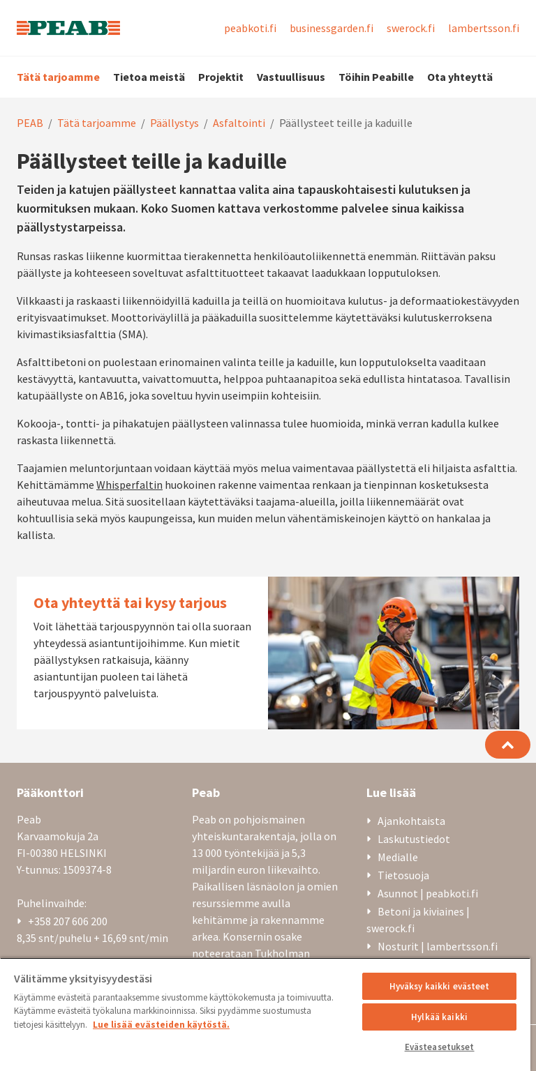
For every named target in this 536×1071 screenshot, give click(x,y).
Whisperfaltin (129, 485)
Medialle (398, 857)
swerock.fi (411, 28)
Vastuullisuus (291, 77)
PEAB (30, 123)
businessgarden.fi (331, 28)
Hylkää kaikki (439, 1017)
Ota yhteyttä (460, 77)
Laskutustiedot (414, 839)
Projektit (221, 77)
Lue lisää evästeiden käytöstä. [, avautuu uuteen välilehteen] (161, 1025)
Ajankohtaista (411, 821)
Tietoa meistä (149, 77)
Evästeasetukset (440, 1047)
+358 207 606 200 (67, 921)
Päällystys (174, 123)
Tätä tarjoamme (58, 77)
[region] (265, 1014)
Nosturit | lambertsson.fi (438, 946)
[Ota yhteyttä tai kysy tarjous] (268, 653)
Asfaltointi (239, 123)
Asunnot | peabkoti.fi (428, 893)
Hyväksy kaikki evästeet (439, 986)
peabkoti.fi (250, 28)
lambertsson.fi (483, 28)
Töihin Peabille (376, 77)
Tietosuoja (403, 875)
